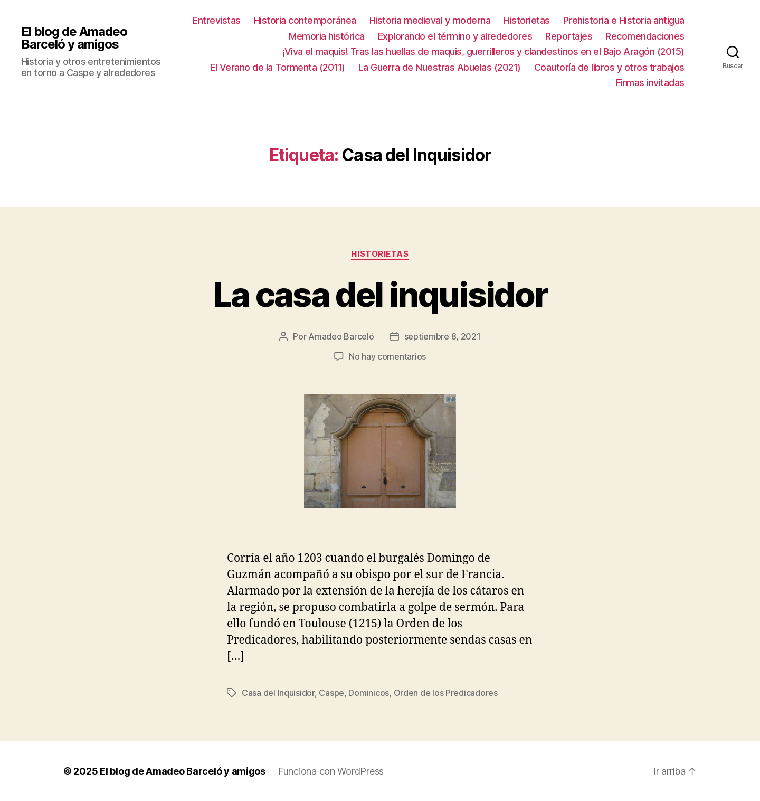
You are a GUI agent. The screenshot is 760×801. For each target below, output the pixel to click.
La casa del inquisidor (380, 294)
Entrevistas (217, 20)
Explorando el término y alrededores (455, 36)
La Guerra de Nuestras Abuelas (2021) (439, 67)
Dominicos (368, 692)
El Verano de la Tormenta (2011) (277, 67)
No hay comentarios (387, 356)
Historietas (527, 20)
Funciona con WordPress (331, 771)
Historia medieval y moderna (430, 20)
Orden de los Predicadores (446, 692)
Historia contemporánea (305, 20)
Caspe (331, 692)
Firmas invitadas (650, 82)
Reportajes (568, 36)
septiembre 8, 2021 (442, 336)
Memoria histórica (327, 36)
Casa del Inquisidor (278, 692)
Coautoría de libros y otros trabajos (609, 67)
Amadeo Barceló (341, 336)
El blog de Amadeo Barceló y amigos (74, 38)
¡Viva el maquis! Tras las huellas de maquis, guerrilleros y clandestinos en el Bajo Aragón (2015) (483, 51)
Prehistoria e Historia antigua (624, 20)
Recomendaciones (645, 36)
